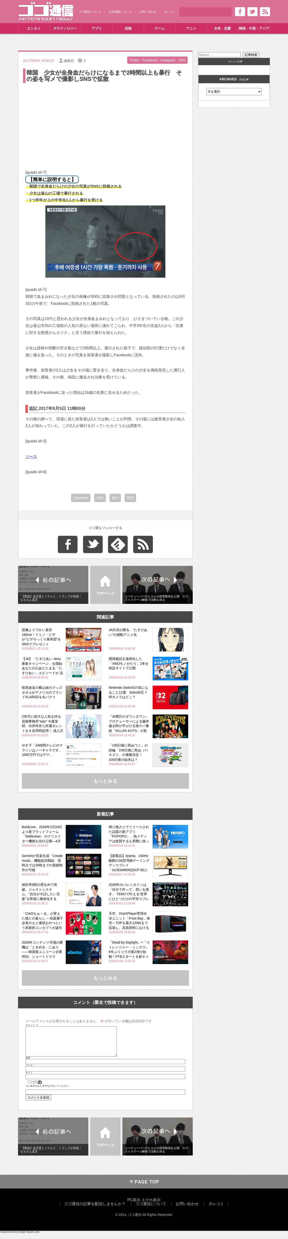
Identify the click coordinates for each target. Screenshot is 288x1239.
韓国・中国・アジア (254, 28)
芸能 (128, 28)
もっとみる (105, 781)
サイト (29, 1078)
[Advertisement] (105, 120)
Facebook (80, 498)
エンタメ (34, 28)
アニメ (191, 28)
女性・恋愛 (222, 28)
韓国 (130, 498)
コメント (31, 1025)
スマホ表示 (151, 1206)
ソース (31, 456)
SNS (99, 498)
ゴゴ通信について (90, 11)
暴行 (115, 498)
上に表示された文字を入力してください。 (48, 1092)
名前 (27, 1063)
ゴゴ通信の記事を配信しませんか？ (95, 1209)
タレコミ (169, 11)
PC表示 (133, 1206)
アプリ (97, 28)
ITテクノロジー (65, 28)
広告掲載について (120, 11)
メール (29, 1071)
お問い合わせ (147, 11)
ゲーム (160, 28)
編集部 (69, 61)
